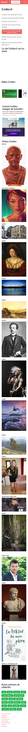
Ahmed (9, 692)
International (4, 721)
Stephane (12, 699)
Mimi (10, 702)
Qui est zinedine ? (7, 695)
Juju (10, 706)
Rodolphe (19, 699)
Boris (19, 709)
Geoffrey (13, 709)
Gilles (23, 692)
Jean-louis (5, 709)
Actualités (4, 715)
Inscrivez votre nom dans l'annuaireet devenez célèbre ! (12, 32)
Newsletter (4, 726)
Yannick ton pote (19, 695)
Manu (23, 702)
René (4, 692)
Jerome (23, 706)
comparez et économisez (9, 115)
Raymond (16, 692)
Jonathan (16, 706)
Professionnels (5, 719)
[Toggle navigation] (25, 2)
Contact (3, 724)
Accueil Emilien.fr (6, 714)
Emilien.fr (4, 2)
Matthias (17, 702)
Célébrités (15, 2)
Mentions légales (5, 722)
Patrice (4, 702)
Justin (4, 706)
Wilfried (5, 699)
